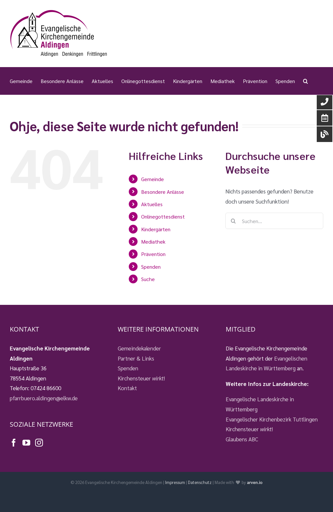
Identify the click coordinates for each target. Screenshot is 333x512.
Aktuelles (152, 204)
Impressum (175, 482)
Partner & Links (136, 358)
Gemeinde (152, 179)
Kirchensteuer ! (141, 378)
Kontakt (127, 387)
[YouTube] (26, 443)
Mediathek (153, 241)
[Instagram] (39, 443)
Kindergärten (155, 229)
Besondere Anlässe (162, 191)
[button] (305, 81)
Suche (148, 279)
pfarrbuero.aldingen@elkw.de (44, 398)
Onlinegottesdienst (163, 216)
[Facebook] (14, 443)
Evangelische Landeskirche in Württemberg (260, 404)
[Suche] (233, 221)
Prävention (153, 253)
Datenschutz (200, 482)
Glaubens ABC (242, 439)
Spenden (151, 266)
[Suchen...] (274, 221)
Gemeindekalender (139, 348)
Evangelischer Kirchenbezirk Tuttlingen (272, 419)
